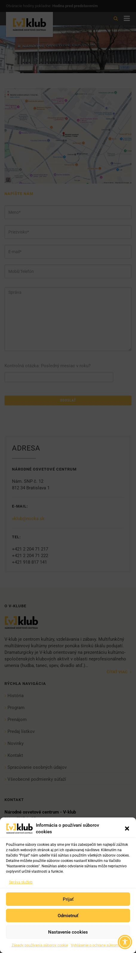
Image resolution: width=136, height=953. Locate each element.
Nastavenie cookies (68, 932)
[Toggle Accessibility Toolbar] (125, 942)
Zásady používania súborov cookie (40, 945)
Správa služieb (21, 882)
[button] (127, 828)
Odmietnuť (68, 915)
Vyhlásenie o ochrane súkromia (96, 945)
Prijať (68, 899)
